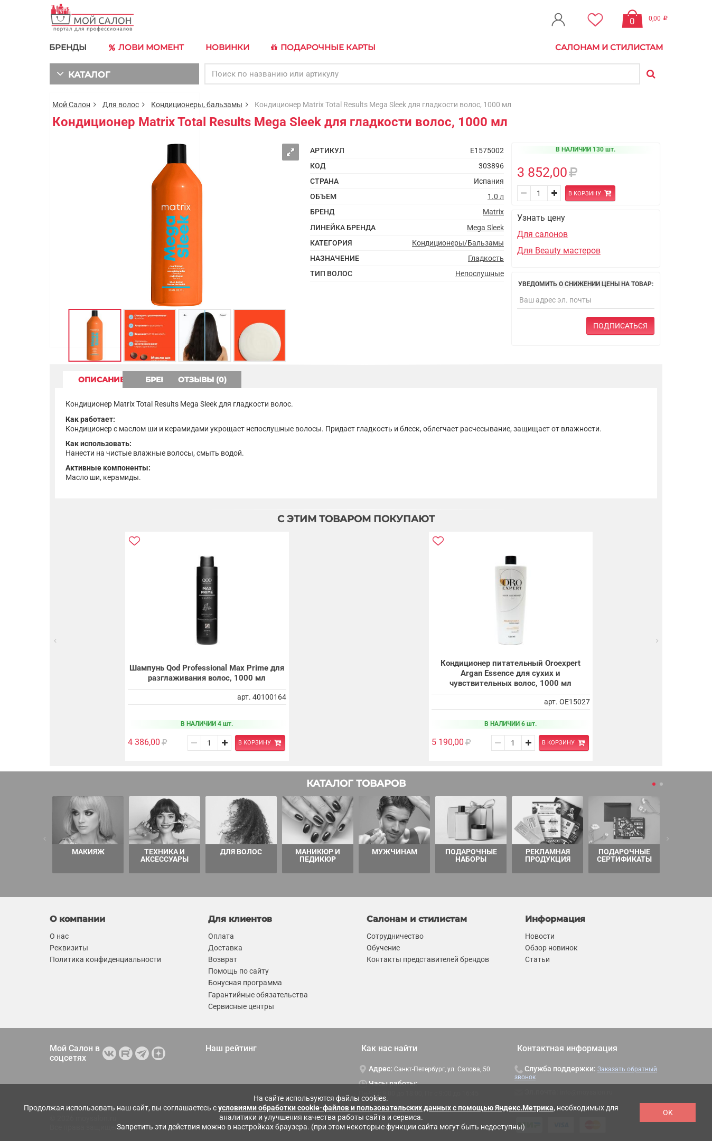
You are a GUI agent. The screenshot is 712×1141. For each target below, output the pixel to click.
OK (668, 1112)
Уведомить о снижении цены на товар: (585, 283)
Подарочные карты (320, 47)
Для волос (120, 103)
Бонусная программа (245, 982)
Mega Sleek (485, 226)
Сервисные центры (241, 1006)
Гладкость (486, 257)
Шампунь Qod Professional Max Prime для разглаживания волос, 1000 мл (206, 673)
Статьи (537, 959)
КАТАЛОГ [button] (82, 73)
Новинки (226, 47)
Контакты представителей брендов (428, 959)
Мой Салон (71, 103)
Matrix (493, 211)
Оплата (221, 935)
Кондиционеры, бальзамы (196, 103)
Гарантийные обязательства (258, 994)
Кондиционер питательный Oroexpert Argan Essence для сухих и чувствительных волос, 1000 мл (510, 672)
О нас (59, 935)
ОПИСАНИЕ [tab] (105, 378)
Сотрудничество (395, 935)
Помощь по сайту (238, 971)
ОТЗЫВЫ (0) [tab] (288, 378)
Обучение (383, 947)
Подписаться (620, 325)
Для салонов (542, 234)
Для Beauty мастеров (559, 249)
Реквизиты (69, 947)
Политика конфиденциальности (105, 959)
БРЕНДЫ (68, 47)
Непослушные (479, 272)
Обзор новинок (551, 947)
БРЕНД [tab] (196, 378)
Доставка (225, 947)
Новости (540, 935)
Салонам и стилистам (609, 47)
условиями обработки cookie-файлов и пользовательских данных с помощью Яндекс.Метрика (386, 1108)
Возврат (222, 959)
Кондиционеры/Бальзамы (458, 242)
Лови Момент (145, 47)
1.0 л (496, 196)
